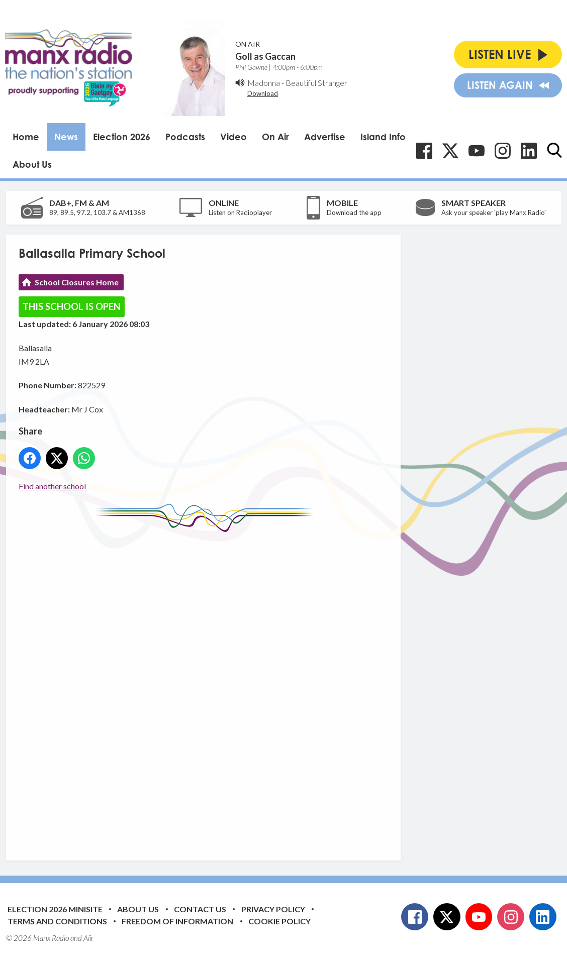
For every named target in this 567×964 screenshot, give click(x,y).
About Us (32, 164)
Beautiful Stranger (316, 82)
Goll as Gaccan (265, 56)
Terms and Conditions (57, 921)
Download (262, 93)
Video (233, 136)
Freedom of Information (177, 921)
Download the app (354, 212)
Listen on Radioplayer (240, 212)
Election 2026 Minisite (55, 909)
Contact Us (200, 909)
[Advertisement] (207, 688)
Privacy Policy (273, 909)
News (66, 136)
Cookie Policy (279, 921)
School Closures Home (77, 282)
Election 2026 (121, 136)
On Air (275, 136)
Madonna (263, 82)
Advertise (324, 136)
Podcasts (185, 136)
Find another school (52, 486)
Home (26, 136)
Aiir (88, 937)
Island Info (383, 136)
